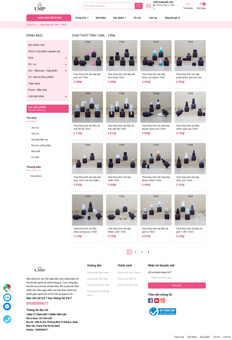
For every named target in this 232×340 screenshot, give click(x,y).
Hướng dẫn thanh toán (98, 285)
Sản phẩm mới (36, 44)
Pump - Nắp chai (37, 89)
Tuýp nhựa (34, 83)
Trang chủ (80, 17)
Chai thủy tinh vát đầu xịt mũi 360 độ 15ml (121, 127)
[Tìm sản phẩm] (113, 6)
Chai (30, 57)
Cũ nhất (35, 157)
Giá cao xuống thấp (41, 145)
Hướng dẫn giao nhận (98, 272)
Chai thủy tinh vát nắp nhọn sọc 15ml (187, 179)
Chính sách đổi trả (127, 278)
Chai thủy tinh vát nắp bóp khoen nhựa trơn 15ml (156, 127)
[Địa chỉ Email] (177, 277)
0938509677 (37, 303)
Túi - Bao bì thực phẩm (41, 77)
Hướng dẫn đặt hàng (97, 278)
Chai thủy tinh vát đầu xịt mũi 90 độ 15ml (87, 127)
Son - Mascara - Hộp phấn (42, 70)
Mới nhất (35, 151)
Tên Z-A (35, 133)
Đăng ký (176, 285)
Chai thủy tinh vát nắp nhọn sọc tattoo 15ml (153, 76)
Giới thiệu (101, 17)
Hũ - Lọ (32, 64)
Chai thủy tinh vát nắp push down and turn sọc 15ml (189, 77)
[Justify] (138, 6)
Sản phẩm (118, 17)
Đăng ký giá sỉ (172, 17)
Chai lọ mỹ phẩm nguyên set (44, 51)
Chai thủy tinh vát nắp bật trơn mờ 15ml (87, 76)
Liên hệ (153, 17)
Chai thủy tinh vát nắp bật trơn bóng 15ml (121, 76)
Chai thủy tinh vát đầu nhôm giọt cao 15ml (187, 127)
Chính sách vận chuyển (129, 272)
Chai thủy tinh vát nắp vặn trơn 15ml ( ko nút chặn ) (87, 179)
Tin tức (137, 17)
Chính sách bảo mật (128, 285)
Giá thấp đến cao (39, 139)
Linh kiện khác (36, 96)
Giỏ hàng (201, 5)
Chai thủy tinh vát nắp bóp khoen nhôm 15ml (156, 179)
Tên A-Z (35, 127)
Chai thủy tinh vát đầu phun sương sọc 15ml (85, 230)
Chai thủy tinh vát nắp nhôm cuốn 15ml (119, 230)
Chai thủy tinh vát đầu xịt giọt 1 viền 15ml (189, 230)
